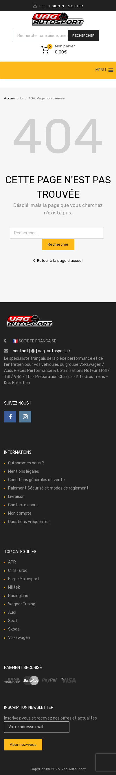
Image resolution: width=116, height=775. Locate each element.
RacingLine (18, 595)
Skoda (14, 629)
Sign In (58, 6)
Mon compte (20, 513)
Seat (12, 620)
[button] (100, 70)
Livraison (16, 496)
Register (75, 6)
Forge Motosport (23, 578)
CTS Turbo (17, 570)
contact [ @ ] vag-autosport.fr (41, 350)
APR (12, 562)
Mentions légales (23, 471)
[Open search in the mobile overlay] (56, 35)
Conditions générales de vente (36, 479)
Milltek (14, 587)
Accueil (10, 98)
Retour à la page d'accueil (58, 260)
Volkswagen (19, 637)
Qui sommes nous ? (26, 463)
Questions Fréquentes (28, 521)
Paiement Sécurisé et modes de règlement (48, 488)
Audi (12, 612)
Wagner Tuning (21, 604)
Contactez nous (23, 505)
